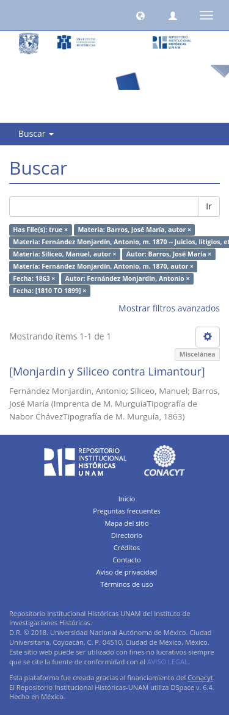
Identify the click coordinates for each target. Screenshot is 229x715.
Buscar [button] (36, 133)
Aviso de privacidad (127, 571)
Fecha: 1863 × (34, 278)
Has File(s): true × (40, 229)
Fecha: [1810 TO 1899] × (49, 290)
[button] (140, 15)
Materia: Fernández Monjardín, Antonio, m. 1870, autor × (103, 266)
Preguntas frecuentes (126, 510)
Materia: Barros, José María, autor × (134, 229)
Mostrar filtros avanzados (169, 308)
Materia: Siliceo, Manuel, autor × (64, 254)
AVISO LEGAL (167, 661)
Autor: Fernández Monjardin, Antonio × (127, 278)
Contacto (126, 559)
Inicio (127, 498)
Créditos (127, 547)
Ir (209, 206)
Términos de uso (126, 584)
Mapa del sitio (126, 523)
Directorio (127, 535)
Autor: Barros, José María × (168, 254)
